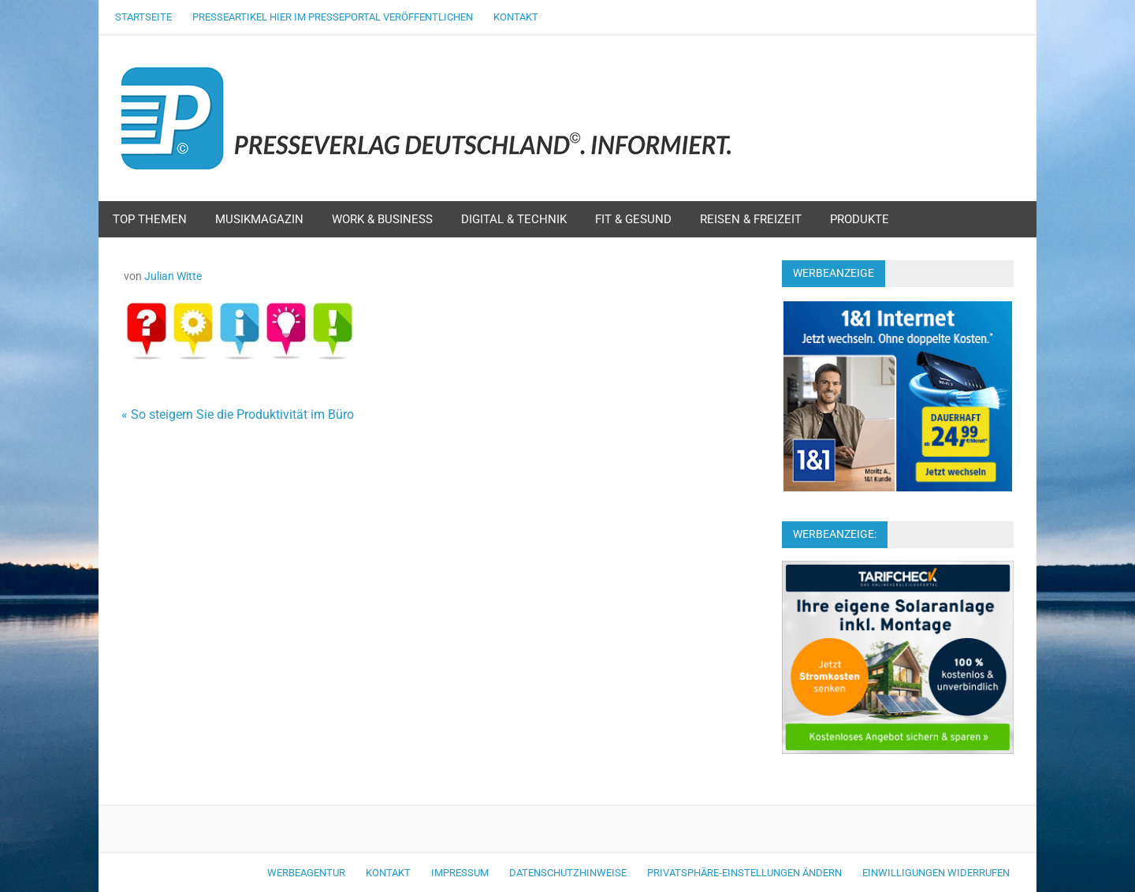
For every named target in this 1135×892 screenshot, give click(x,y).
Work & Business (382, 219)
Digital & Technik (514, 219)
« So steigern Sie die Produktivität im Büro (237, 414)
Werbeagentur (306, 873)
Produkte (859, 219)
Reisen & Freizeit (751, 219)
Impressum (460, 873)
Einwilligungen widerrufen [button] (936, 873)
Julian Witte (173, 276)
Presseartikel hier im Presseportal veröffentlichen (332, 17)
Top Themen (150, 219)
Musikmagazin (259, 219)
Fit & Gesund (633, 219)
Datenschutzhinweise (568, 873)
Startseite (143, 17)
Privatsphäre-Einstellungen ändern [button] (744, 873)
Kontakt (515, 17)
